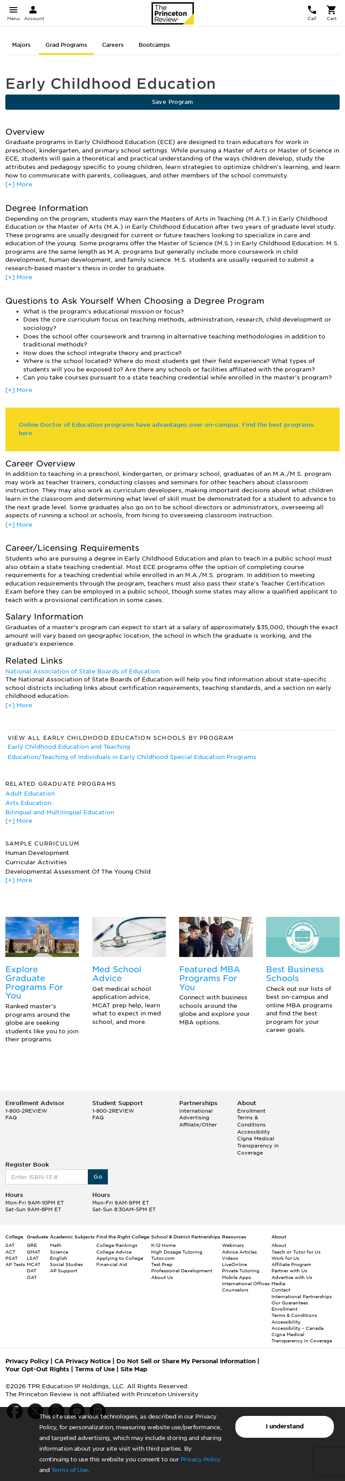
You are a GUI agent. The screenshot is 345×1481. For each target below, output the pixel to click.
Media (278, 1283)
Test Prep (161, 1264)
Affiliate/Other (198, 1125)
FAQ (11, 1117)
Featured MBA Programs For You (209, 978)
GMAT (34, 1251)
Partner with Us (289, 1270)
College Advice (113, 1251)
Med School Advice (116, 974)
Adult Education (30, 793)
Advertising (194, 1117)
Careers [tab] (112, 44)
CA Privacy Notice (82, 1361)
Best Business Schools (295, 974)
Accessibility (253, 1132)
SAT (10, 1245)
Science (59, 1251)
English (58, 1258)
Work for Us (285, 1258)
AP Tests (15, 1264)
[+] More (18, 184)
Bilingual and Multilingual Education (59, 812)
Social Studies (66, 1264)
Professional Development (181, 1270)
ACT (10, 1251)
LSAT (33, 1258)
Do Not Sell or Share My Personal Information (185, 1361)
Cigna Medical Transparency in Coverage (258, 1145)
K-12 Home (163, 1245)
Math (56, 1245)
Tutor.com (163, 1258)
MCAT (34, 1264)
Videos (230, 1258)
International (196, 1111)
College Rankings (116, 1245)
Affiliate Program (291, 1264)
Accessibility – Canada (297, 1328)
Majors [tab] (21, 44)
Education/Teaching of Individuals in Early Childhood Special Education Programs (132, 757)
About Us (162, 1277)
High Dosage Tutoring (176, 1251)
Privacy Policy (201, 1459)
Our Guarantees (289, 1302)
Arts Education (28, 803)
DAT (32, 1270)
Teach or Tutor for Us (295, 1251)
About (278, 1245)
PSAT (11, 1258)
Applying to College (119, 1258)
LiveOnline (234, 1264)
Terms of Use (69, 1470)
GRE (32, 1245)
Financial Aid (111, 1264)
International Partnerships (301, 1296)
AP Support (63, 1270)
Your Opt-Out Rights (37, 1369)
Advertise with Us (291, 1277)
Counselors (235, 1289)
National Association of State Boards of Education (82, 671)
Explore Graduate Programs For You (34, 982)
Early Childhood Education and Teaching (69, 746)
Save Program (172, 102)
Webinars (233, 1245)
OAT (32, 1277)
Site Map (133, 1369)
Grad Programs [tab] (66, 44)
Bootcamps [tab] (154, 44)
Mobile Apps (236, 1277)
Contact (280, 1289)
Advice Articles (239, 1251)
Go (98, 1176)
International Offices (246, 1283)
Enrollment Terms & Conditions (251, 1118)
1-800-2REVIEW (26, 1111)
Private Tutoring (240, 1270)
